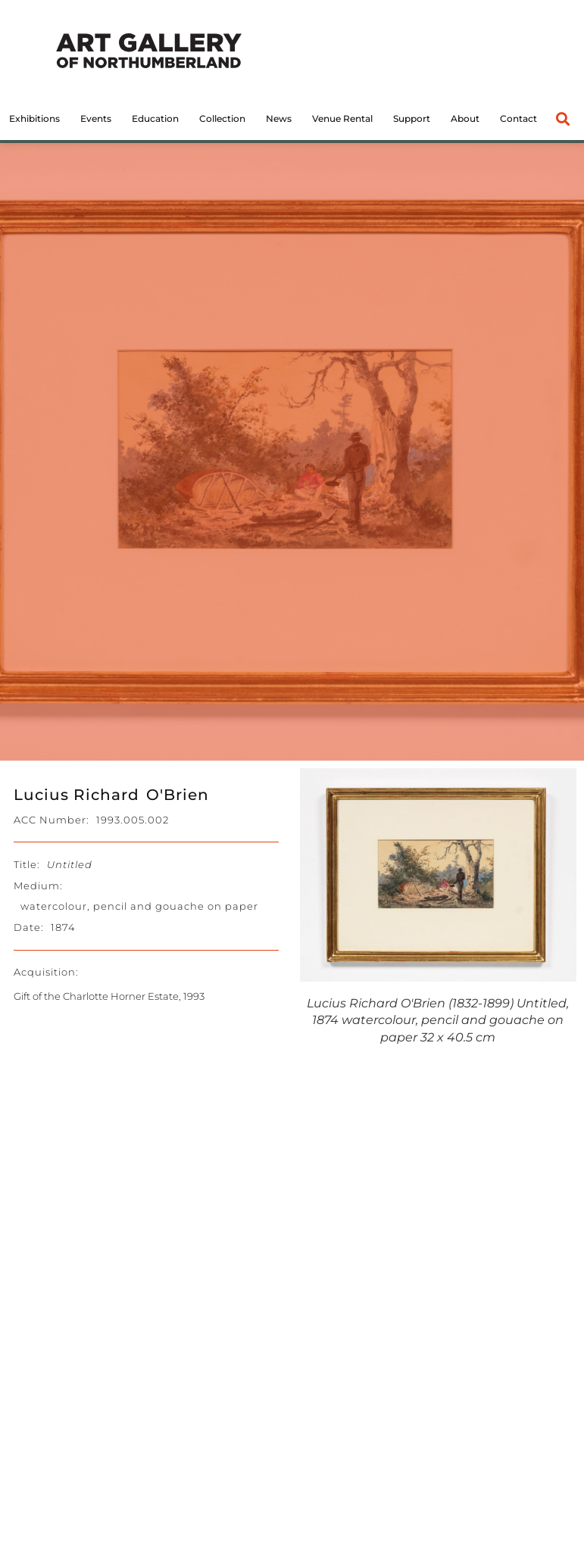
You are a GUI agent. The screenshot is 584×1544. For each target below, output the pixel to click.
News (279, 118)
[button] (563, 118)
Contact (518, 118)
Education (155, 118)
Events (95, 118)
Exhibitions (34, 118)
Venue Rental (342, 118)
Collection (222, 118)
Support (411, 118)
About (465, 118)
